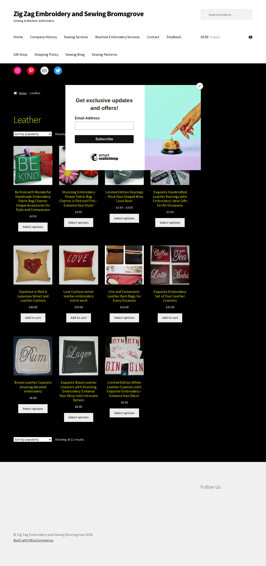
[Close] (199, 86)
